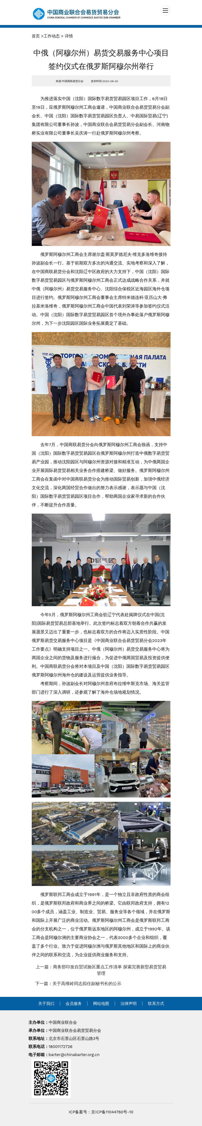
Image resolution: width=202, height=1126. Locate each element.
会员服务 (74, 1003)
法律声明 (129, 1003)
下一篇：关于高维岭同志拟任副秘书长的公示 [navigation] (78, 983)
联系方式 (156, 1003)
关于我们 (46, 1003)
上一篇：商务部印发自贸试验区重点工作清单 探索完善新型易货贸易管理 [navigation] (101, 970)
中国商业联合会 (63, 1022)
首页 (36, 36)
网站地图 (101, 1003)
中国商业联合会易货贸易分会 (75, 1030)
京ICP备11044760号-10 (112, 1112)
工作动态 (52, 36)
